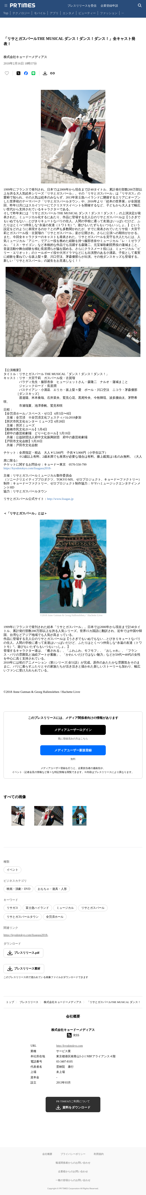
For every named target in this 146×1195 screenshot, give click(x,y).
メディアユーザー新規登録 (73, 750)
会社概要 (47, 1154)
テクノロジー (21, 13)
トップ (10, 1002)
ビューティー (87, 13)
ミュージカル (65, 907)
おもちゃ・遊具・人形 (52, 888)
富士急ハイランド (37, 907)
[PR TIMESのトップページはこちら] (22, 5)
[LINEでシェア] (33, 73)
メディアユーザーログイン (73, 730)
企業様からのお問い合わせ (73, 1171)
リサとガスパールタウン (23, 916)
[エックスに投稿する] (18, 73)
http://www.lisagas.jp (60, 498)
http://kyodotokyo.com (69, 1045)
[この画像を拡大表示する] (18, 816)
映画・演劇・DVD (18, 888)
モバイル (40, 13)
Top (5, 13)
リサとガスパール (93, 907)
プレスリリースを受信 (81, 5)
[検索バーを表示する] (140, 5)
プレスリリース (28, 1002)
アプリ (54, 13)
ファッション (108, 13)
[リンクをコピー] (52, 73)
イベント (12, 869)
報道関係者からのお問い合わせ (73, 1162)
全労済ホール (54, 916)
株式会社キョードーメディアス (63, 1002)
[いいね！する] (7, 73)
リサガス (12, 907)
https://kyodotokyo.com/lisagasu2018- (27, 468)
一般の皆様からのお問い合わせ (73, 1180)
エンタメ (68, 13)
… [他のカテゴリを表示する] (123, 12)
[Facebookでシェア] (26, 73)
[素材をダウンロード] (45, 73)
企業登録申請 (109, 5)
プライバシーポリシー (73, 1154)
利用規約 (99, 1154)
